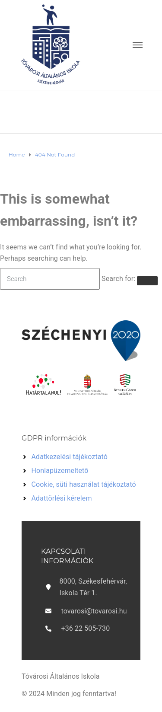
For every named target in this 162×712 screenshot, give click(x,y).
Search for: (118, 279)
